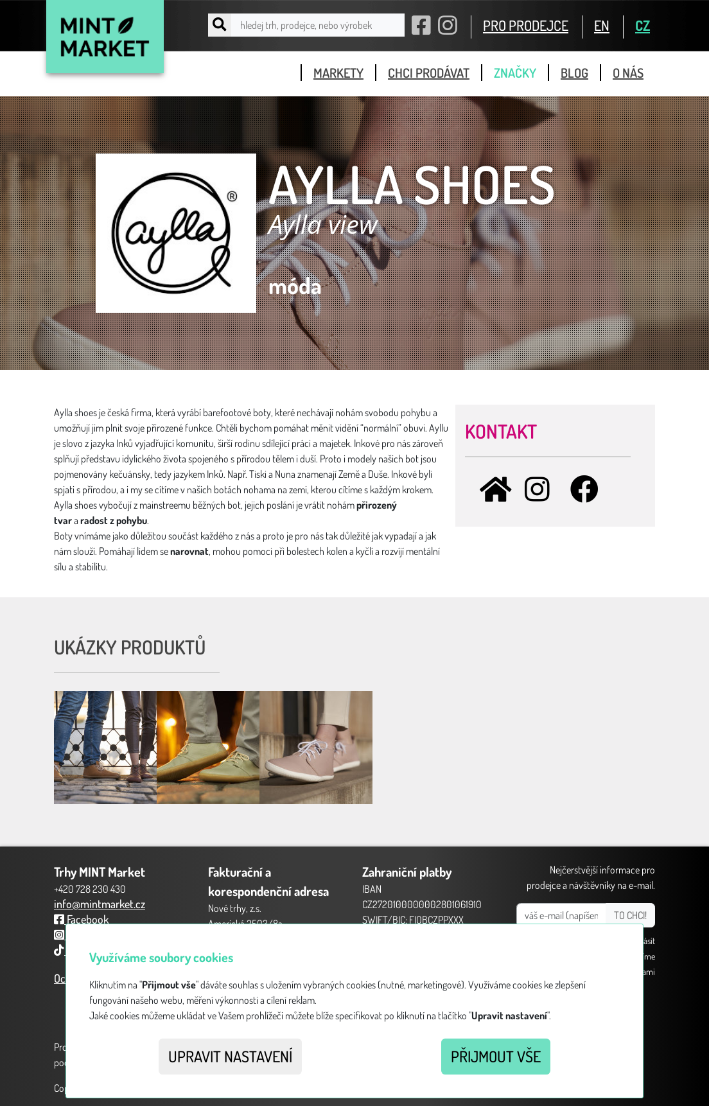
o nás (628, 72)
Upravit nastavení (230, 1056)
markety (338, 72)
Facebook (81, 919)
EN (601, 25)
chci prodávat (428, 72)
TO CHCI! (630, 915)
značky (515, 72)
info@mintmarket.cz (99, 904)
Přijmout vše (496, 1056)
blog (574, 72)
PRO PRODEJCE (525, 25)
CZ (642, 25)
